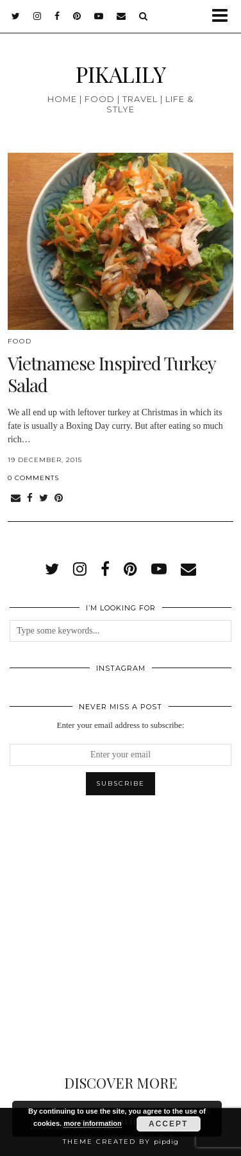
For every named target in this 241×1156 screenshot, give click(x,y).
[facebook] (57, 16)
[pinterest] (77, 16)
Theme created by (121, 1141)
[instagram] (37, 16)
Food (20, 341)
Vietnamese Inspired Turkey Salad (111, 374)
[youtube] (99, 16)
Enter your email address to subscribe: (121, 725)
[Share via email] (16, 498)
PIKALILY (121, 73)
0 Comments (33, 478)
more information (92, 1123)
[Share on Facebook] (30, 498)
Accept (168, 1123)
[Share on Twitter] (43, 498)
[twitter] (16, 16)
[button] (224, 16)
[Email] (121, 16)
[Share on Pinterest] (58, 498)
